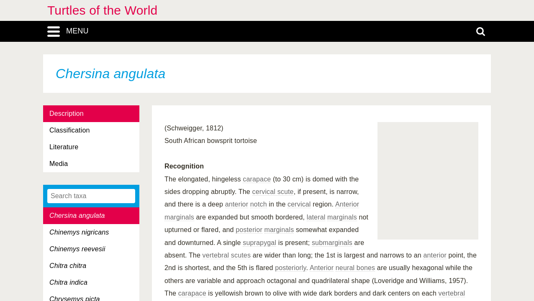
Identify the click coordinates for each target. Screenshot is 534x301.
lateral (316, 217)
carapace (257, 179)
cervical (299, 204)
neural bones (355, 267)
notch (258, 204)
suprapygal (259, 242)
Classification (69, 130)
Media (58, 163)
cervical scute (273, 191)
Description (66, 113)
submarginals (332, 242)
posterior (249, 229)
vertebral (452, 293)
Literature (63, 146)
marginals (179, 217)
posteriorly (290, 267)
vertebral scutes (227, 255)
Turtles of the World (102, 10)
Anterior (347, 204)
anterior (237, 204)
